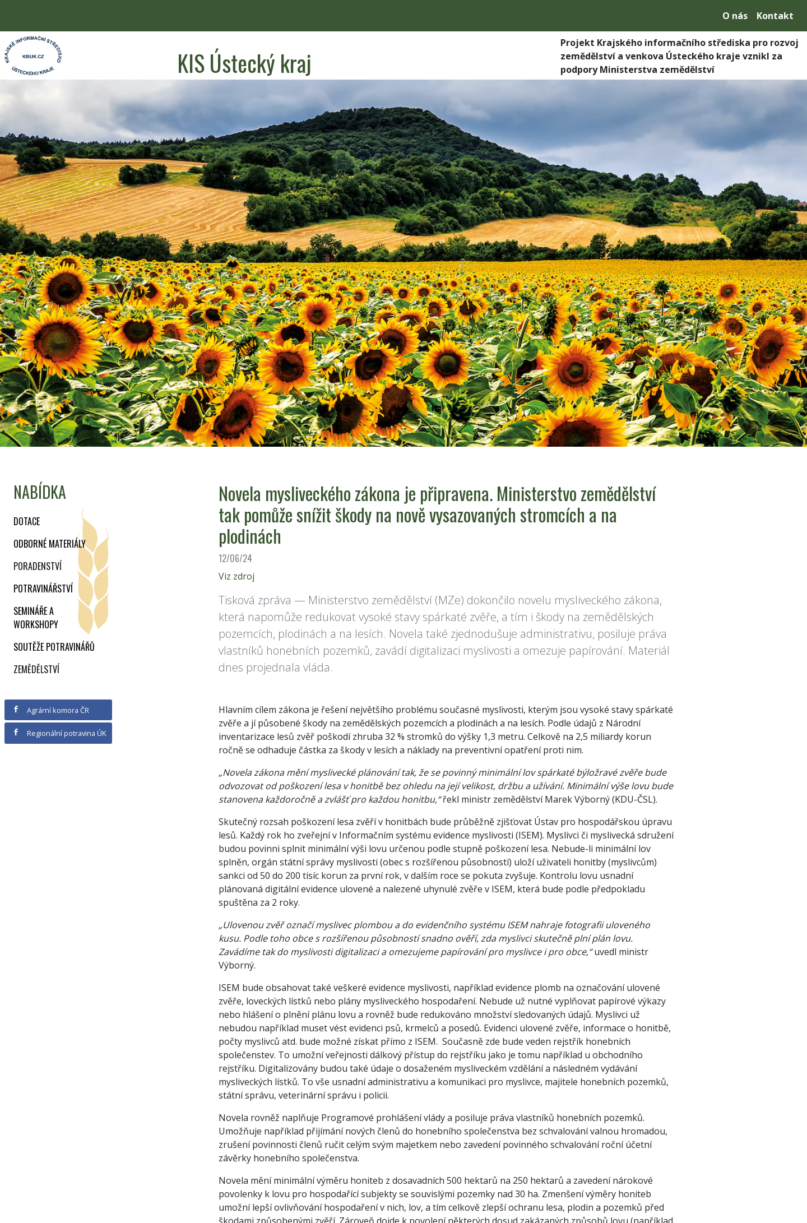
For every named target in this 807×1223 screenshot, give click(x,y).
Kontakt (775, 16)
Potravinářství (43, 588)
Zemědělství (36, 669)
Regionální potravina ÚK (59, 733)
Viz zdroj (236, 576)
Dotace (26, 521)
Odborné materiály (49, 543)
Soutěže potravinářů (54, 647)
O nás (735, 16)
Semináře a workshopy (35, 617)
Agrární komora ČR (50, 710)
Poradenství (37, 566)
